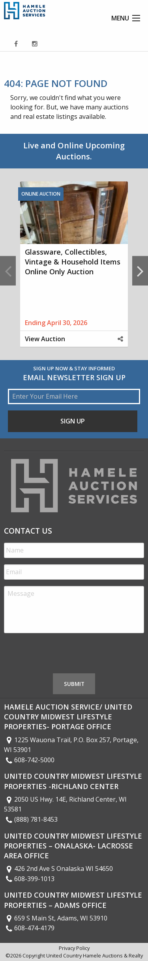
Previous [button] (8, 270)
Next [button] (140, 270)
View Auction (45, 339)
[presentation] (64, 654)
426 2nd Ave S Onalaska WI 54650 (58, 868)
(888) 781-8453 (31, 819)
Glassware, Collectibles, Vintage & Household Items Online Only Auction (72, 261)
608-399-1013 (29, 878)
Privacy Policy (74, 948)
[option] (74, 270)
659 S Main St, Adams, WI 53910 (55, 918)
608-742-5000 (29, 760)
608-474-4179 (29, 928)
